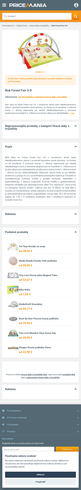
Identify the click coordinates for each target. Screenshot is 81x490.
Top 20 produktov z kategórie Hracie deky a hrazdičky (42, 97)
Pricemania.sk (8, 26)
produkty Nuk (69, 374)
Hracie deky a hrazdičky (39, 26)
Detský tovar (22, 26)
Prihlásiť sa (67, 449)
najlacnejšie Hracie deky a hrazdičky (43, 377)
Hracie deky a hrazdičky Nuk (34, 374)
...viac (72, 113)
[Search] (76, 16)
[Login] (76, 5)
